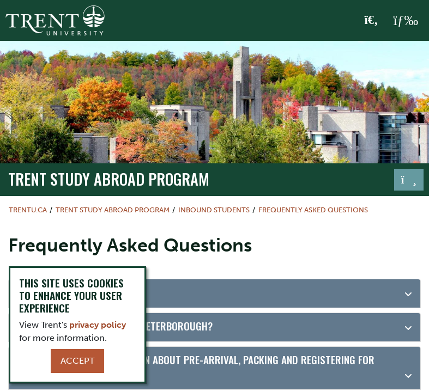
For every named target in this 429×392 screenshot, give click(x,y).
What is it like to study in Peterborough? (115, 326)
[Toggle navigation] (409, 180)
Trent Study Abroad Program (108, 178)
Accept (77, 361)
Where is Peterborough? (74, 292)
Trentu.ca (28, 210)
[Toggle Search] (371, 20)
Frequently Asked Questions (313, 210)
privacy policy (97, 325)
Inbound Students (214, 210)
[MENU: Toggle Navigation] (406, 20)
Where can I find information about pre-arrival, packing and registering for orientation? (195, 367)
